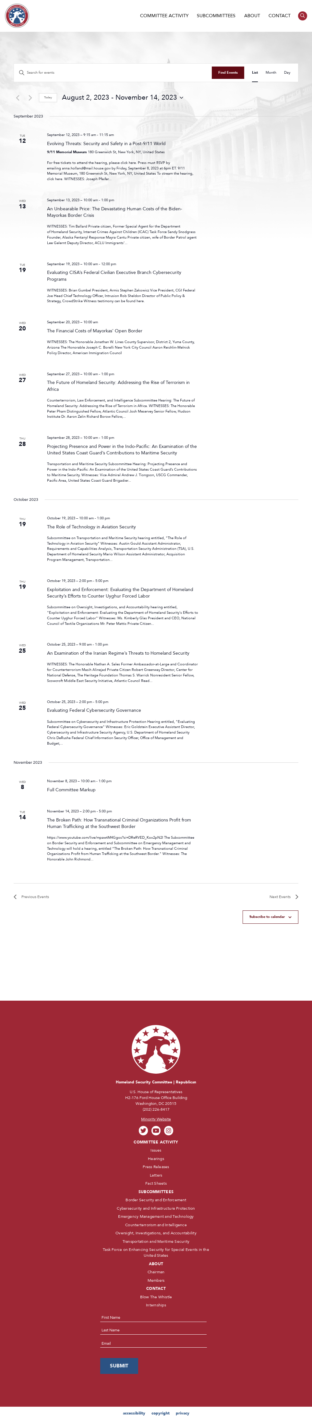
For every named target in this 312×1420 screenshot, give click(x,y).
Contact (280, 16)
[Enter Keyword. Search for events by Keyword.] (113, 73)
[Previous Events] (17, 98)
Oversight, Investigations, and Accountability (156, 1233)
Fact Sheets (156, 1183)
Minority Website (156, 1119)
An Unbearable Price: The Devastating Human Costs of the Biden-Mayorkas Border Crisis (114, 212)
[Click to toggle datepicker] (122, 98)
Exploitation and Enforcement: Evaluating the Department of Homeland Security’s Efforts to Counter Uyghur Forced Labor (120, 593)
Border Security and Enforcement (156, 1200)
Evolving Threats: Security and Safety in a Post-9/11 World (106, 144)
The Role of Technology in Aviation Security (91, 527)
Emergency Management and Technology (156, 1216)
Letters (156, 1175)
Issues (155, 1150)
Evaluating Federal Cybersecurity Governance (94, 710)
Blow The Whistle (156, 1297)
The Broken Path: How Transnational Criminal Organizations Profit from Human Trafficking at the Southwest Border (119, 823)
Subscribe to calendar (267, 916)
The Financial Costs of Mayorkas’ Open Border (94, 331)
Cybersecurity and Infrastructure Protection (156, 1208)
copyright (160, 1413)
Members (156, 1280)
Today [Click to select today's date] (48, 97)
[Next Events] (30, 98)
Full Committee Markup (71, 790)
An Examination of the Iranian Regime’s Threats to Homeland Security (118, 653)
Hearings (156, 1158)
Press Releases (156, 1166)
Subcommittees (216, 16)
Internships (156, 1305)
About (252, 16)
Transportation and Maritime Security (156, 1241)
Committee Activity (164, 16)
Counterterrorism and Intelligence (156, 1225)
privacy (182, 1413)
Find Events (228, 72)
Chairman (156, 1272)
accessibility (134, 1413)
